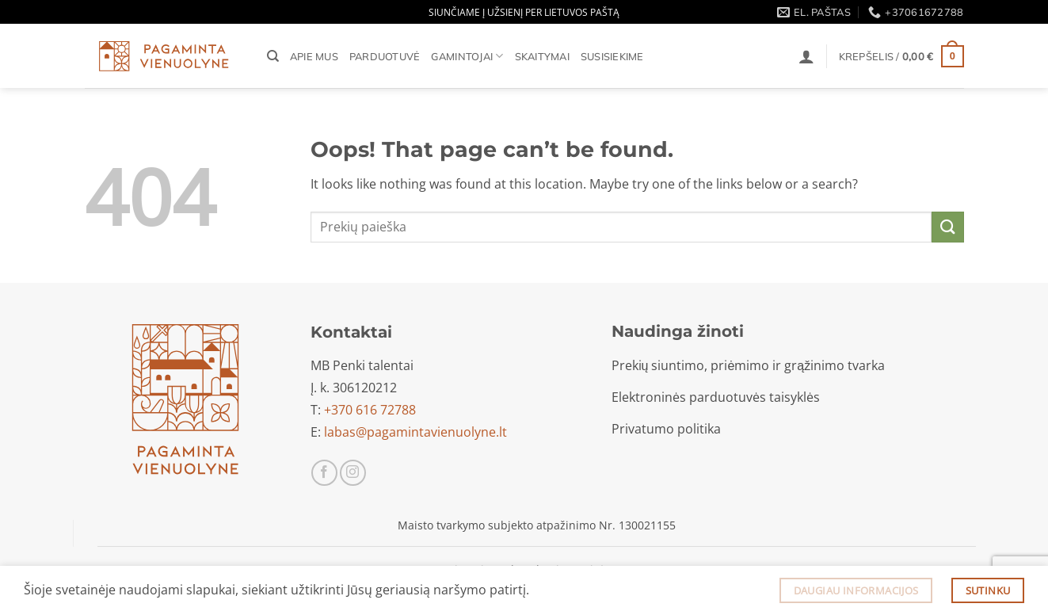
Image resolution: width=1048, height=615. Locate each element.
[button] (806, 56)
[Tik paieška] (273, 56)
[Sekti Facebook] (324, 473)
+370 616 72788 (370, 409)
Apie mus (314, 56)
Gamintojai (467, 55)
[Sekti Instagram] (353, 473)
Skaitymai (542, 56)
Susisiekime (612, 56)
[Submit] (947, 227)
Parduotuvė (385, 56)
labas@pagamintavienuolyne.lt (415, 432)
